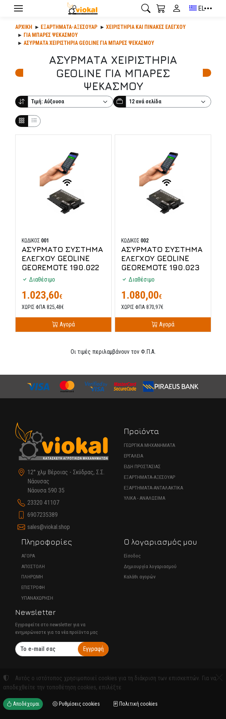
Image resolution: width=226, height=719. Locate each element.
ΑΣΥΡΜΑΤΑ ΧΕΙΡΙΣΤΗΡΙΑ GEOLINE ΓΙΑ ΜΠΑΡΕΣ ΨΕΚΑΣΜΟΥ (89, 43)
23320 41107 (43, 502)
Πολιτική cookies (135, 704)
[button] (145, 8)
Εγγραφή (93, 648)
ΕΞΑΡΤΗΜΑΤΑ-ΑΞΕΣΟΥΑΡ (149, 477)
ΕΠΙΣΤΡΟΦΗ (33, 587)
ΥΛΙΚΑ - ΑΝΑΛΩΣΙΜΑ (144, 498)
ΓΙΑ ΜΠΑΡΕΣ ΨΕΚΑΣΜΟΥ (51, 35)
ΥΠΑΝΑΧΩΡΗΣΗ (37, 598)
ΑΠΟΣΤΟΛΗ (33, 566)
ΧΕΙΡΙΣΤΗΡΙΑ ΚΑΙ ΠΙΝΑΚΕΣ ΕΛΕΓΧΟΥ (146, 27)
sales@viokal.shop (48, 527)
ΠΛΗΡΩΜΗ (32, 577)
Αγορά (66, 324)
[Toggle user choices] (177, 8)
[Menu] (19, 8)
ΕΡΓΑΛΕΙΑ (133, 456)
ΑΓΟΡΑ (28, 556)
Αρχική (23, 27)
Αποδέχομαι (23, 704)
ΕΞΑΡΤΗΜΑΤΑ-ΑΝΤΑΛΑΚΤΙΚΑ (153, 488)
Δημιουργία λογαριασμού (150, 566)
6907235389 (42, 514)
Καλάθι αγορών (140, 577)
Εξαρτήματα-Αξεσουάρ (69, 27)
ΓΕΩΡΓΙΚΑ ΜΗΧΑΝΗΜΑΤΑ (149, 445)
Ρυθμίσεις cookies (76, 704)
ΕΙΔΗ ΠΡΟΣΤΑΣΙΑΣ (142, 466)
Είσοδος (132, 556)
